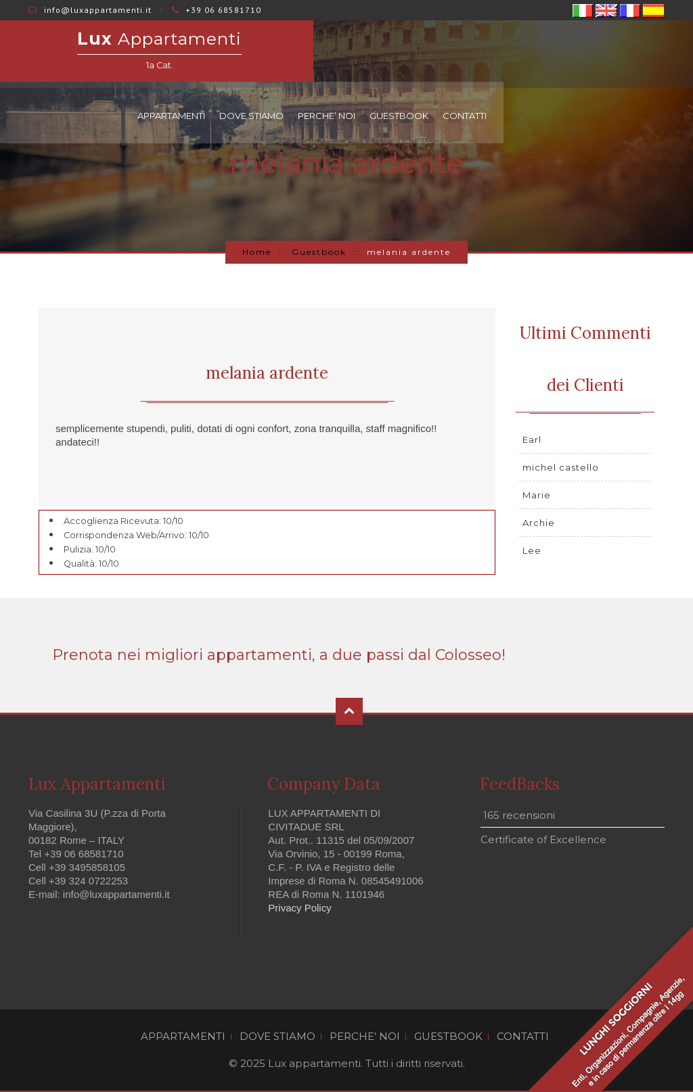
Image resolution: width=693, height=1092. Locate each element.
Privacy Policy (299, 907)
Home (256, 252)
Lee (531, 550)
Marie (536, 495)
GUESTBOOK (588, 54)
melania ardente (267, 372)
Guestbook (319, 252)
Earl (531, 439)
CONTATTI (654, 54)
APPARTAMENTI (361, 54)
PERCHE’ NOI (516, 54)
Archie (538, 522)
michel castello (560, 467)
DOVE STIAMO (441, 54)
